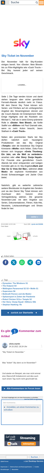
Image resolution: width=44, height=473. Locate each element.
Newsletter (15, 469)
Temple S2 (27, 299)
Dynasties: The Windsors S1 (15, 283)
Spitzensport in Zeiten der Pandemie (19, 297)
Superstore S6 (9, 291)
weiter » (34, 217)
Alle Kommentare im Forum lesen (22, 388)
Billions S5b (30, 302)
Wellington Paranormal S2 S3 (16, 289)
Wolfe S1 (34, 289)
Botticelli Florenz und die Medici (17, 294)
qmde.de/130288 (37, 224)
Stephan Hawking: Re (12, 305)
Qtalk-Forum (4, 461)
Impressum (4, 466)
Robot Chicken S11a (12, 299)
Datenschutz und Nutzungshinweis (21, 466)
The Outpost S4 (9, 286)
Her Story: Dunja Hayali (13, 302)
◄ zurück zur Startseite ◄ (22, 312)
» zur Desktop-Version (33, 461)
